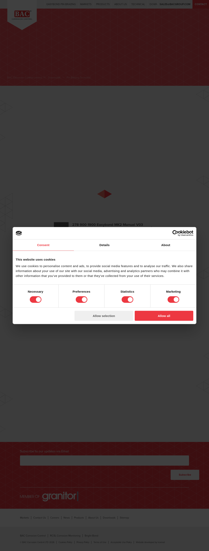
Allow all (164, 315)
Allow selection (104, 315)
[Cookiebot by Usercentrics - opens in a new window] (175, 233)
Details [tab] (104, 245)
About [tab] (165, 245)
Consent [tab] (43, 245)
